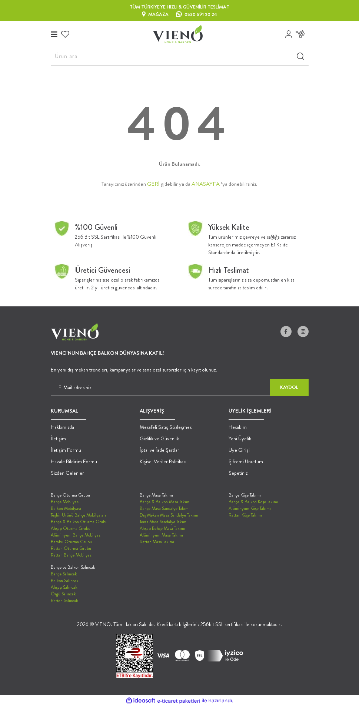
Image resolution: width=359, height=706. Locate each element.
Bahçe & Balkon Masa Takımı (165, 501)
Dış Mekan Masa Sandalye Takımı (169, 515)
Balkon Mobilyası (66, 508)
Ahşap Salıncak (64, 587)
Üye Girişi (239, 450)
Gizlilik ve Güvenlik (159, 438)
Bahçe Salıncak (64, 574)
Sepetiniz (238, 473)
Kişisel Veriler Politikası (163, 461)
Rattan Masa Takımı (157, 541)
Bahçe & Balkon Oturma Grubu (79, 521)
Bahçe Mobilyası (65, 501)
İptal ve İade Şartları (160, 450)
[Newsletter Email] (180, 387)
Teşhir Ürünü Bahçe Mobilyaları (78, 515)
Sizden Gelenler (67, 473)
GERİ (153, 184)
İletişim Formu (66, 450)
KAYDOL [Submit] (289, 387)
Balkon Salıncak (65, 580)
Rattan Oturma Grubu (71, 548)
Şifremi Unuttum (246, 461)
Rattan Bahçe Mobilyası (72, 555)
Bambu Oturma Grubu (71, 541)
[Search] (180, 56)
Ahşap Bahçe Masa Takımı (162, 528)
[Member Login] (288, 34)
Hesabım (238, 427)
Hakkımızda (62, 427)
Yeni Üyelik (240, 438)
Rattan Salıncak (64, 600)
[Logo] (177, 34)
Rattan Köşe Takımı (245, 515)
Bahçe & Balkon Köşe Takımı (253, 501)
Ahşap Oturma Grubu (70, 528)
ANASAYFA (206, 184)
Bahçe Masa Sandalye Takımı (165, 508)
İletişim (58, 438)
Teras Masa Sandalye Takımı (163, 521)
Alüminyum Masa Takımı (161, 535)
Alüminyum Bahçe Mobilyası (76, 535)
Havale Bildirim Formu (74, 461)
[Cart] (302, 34)
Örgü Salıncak (63, 594)
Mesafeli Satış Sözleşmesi (166, 427)
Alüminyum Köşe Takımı (250, 508)
